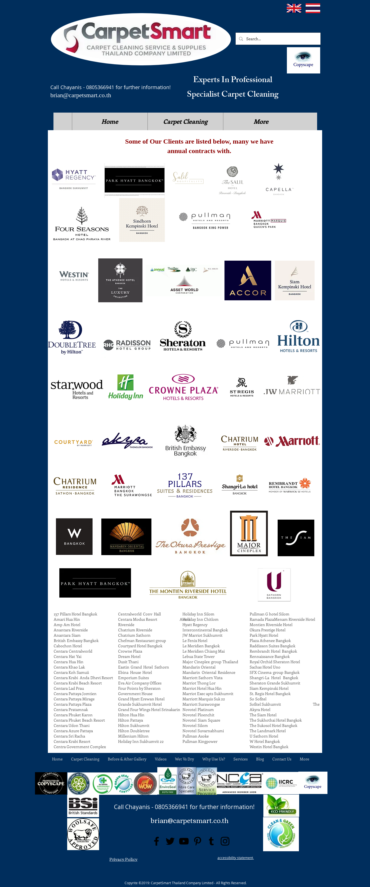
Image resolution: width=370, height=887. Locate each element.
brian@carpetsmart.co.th (80, 95)
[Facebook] (156, 841)
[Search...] (277, 39)
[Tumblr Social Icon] (211, 841)
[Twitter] (170, 841)
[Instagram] (225, 841)
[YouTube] (184, 841)
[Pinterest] (197, 841)
